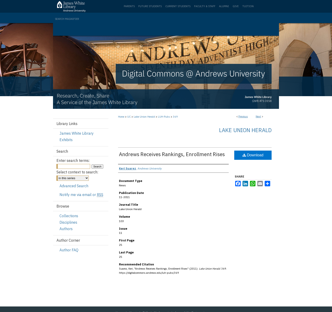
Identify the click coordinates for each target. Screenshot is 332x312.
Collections (68, 216)
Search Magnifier (67, 19)
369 (175, 116)
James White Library (76, 133)
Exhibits (66, 139)
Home (121, 116)
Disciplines (68, 222)
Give (236, 6)
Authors (66, 228)
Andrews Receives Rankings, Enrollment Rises (172, 154)
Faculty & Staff (204, 6)
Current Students (177, 6)
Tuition (248, 6)
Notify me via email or (81, 194)
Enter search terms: (73, 160)
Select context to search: (77, 172)
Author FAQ (68, 250)
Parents (129, 6)
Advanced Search (73, 186)
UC (129, 116)
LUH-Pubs (164, 116)
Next (258, 116)
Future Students (150, 6)
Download (253, 155)
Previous (243, 116)
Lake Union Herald (144, 116)
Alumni (224, 6)
